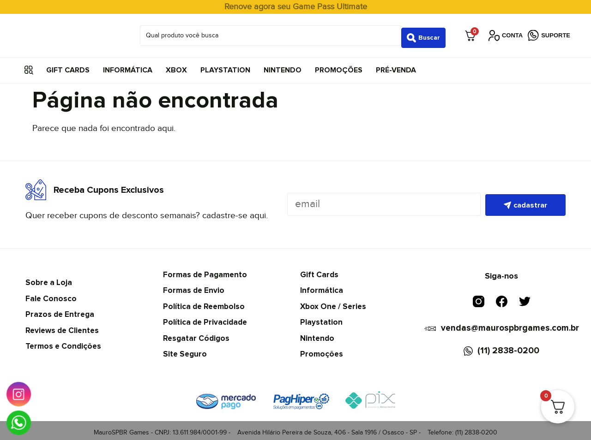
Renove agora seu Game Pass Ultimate (295, 7)
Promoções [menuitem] (338, 65)
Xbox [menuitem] (176, 65)
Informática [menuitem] (127, 65)
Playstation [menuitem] (225, 65)
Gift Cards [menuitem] (68, 65)
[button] (29, 66)
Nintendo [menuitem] (283, 65)
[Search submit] (423, 33)
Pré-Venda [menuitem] (396, 65)
